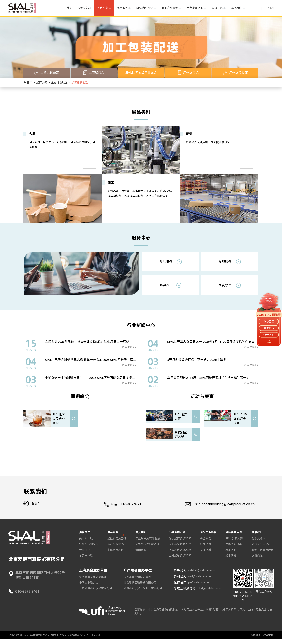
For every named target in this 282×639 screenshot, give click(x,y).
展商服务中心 (115, 544)
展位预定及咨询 (117, 538)
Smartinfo (268, 635)
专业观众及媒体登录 (147, 538)
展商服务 (102, 8)
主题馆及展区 (59, 82)
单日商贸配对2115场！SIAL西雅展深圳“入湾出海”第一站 (208, 377)
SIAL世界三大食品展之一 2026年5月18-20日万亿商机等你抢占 (210, 341)
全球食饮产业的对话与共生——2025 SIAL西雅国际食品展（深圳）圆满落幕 (98, 377)
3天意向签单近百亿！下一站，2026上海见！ (198, 359)
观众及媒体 (258, 538)
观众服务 (122, 8)
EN (272, 8)
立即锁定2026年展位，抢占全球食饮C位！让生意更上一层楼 (87, 341)
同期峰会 (79, 396)
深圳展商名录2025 (180, 538)
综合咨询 (268, 335)
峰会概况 (205, 538)
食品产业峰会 (170, 8)
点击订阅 (246, 592)
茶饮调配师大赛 (181, 434)
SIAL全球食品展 (89, 544)
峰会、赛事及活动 (263, 549)
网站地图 (96, 635)
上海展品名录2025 (180, 555)
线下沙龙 (230, 555)
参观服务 (230, 261)
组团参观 (140, 549)
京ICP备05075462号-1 (79, 635)
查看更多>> (129, 347)
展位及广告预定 (261, 544)
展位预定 (268, 328)
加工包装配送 (79, 82)
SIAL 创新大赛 (234, 538)
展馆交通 (257, 555)
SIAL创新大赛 (181, 416)
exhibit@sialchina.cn (201, 570)
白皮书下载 (86, 555)
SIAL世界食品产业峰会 (58, 418)
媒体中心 (217, 8)
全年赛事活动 (195, 8)
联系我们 (236, 8)
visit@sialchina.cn (199, 576)
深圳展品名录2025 (180, 544)
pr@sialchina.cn (198, 582)
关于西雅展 (86, 538)
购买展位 (170, 285)
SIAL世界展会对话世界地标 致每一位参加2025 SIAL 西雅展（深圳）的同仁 (97, 359)
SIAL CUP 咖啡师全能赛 (240, 418)
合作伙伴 (84, 549)
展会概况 (83, 8)
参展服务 (171, 261)
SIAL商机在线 (144, 8)
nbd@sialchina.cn (209, 588)
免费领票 (230, 285)
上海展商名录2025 (180, 549)
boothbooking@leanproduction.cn (228, 504)
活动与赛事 (202, 396)
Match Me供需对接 (147, 544)
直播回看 (205, 549)
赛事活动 (230, 549)
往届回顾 (205, 544)
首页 (69, 8)
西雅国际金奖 (233, 544)
